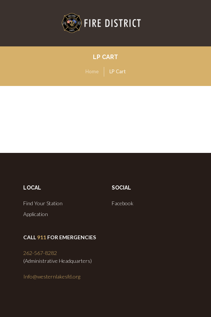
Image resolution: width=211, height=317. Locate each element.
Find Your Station (43, 203)
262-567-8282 (40, 253)
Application (35, 214)
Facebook (122, 203)
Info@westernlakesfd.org (51, 276)
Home (92, 71)
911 (41, 237)
